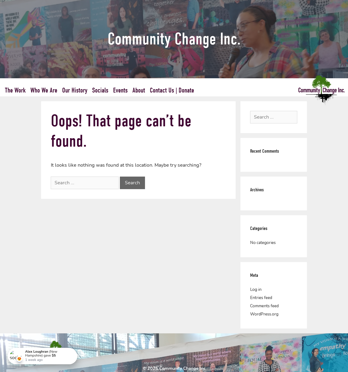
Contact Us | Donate (172, 90)
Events (120, 90)
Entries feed (261, 297)
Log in (255, 289)
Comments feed (264, 306)
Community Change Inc (182, 368)
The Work (15, 90)
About (138, 90)
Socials (100, 90)
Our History (74, 90)
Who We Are (43, 90)
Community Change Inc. (174, 39)
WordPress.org (264, 314)
